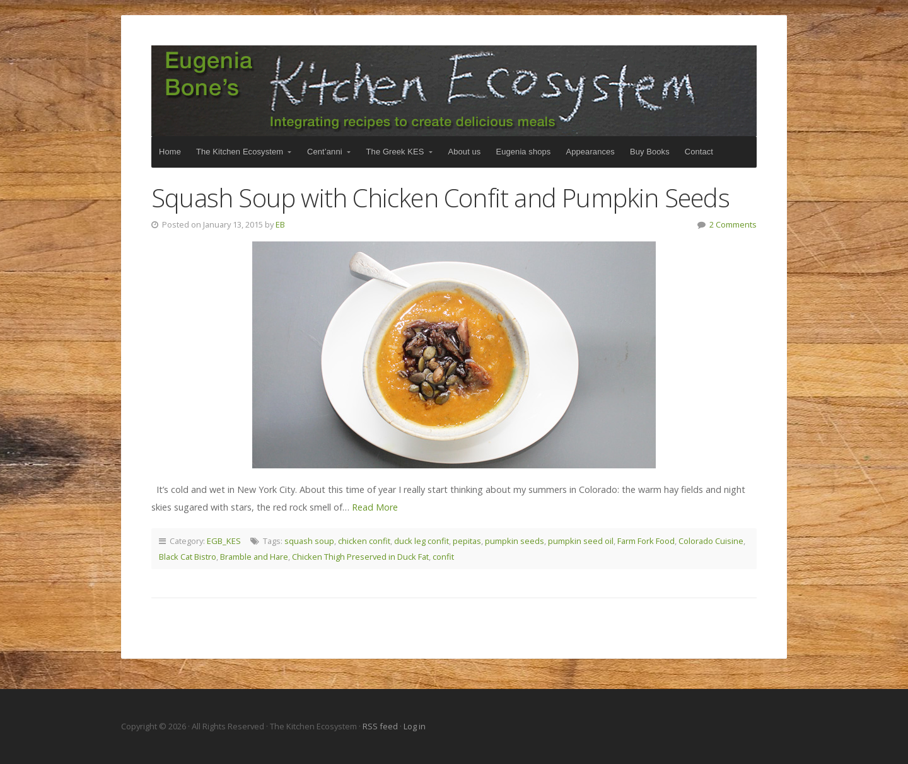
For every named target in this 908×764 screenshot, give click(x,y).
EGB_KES (224, 541)
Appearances (590, 151)
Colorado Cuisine (710, 541)
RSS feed (381, 726)
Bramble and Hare (254, 556)
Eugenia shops (523, 151)
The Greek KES (395, 151)
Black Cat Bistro (187, 556)
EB (280, 224)
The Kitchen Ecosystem (454, 90)
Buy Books (650, 151)
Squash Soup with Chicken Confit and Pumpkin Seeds (440, 197)
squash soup (309, 541)
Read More (375, 507)
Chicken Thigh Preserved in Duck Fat (360, 556)
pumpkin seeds (514, 541)
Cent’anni (324, 151)
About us (464, 151)
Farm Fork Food (646, 541)
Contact (699, 151)
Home (170, 151)
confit (443, 556)
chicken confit (364, 541)
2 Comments (733, 224)
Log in (415, 726)
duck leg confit (421, 541)
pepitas (467, 541)
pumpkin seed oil (581, 541)
